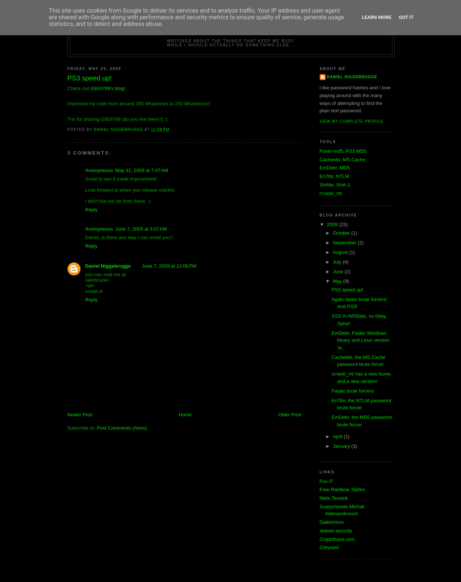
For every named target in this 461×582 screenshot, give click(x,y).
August (341, 252)
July (338, 262)
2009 (333, 224)
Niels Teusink (334, 498)
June (339, 271)
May (338, 281)
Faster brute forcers (352, 391)
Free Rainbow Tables (342, 489)
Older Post (289, 414)
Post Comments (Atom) (122, 428)
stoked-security (336, 530)
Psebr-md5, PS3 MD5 (343, 151)
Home (185, 414)
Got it (406, 17)
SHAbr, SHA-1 (335, 185)
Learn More (377, 17)
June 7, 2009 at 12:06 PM (169, 266)
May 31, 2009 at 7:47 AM (141, 170)
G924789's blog (107, 88)
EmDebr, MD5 (335, 168)
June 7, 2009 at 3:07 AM (141, 229)
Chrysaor (329, 547)
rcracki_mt (331, 193)
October (342, 233)
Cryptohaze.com (337, 539)
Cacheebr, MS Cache (343, 159)
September (345, 242)
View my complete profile (352, 121)
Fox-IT (327, 481)
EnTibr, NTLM (334, 176)
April (338, 436)
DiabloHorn (332, 522)
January (342, 446)
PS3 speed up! (347, 289)
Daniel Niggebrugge (108, 266)
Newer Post (79, 414)
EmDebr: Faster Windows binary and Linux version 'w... (360, 340)
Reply (91, 209)
